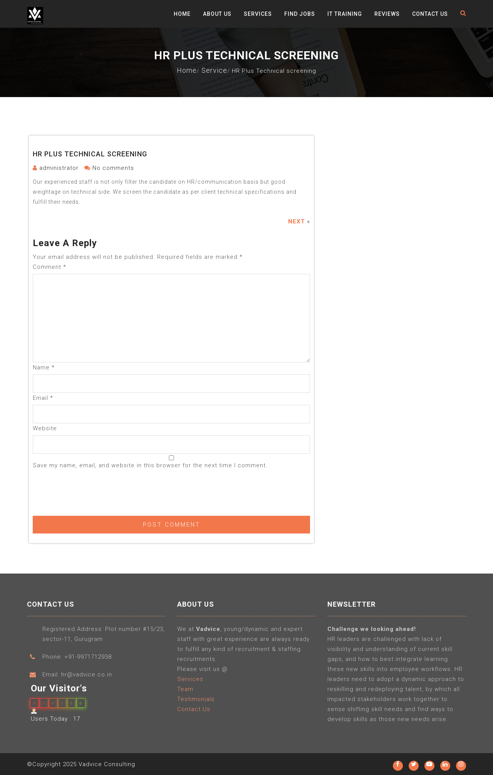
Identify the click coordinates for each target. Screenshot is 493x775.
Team (185, 691)
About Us (217, 14)
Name (44, 367)
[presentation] (91, 491)
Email (43, 397)
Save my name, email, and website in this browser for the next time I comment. (150, 465)
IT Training (344, 14)
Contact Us (430, 14)
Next (296, 221)
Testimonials (196, 701)
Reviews (387, 14)
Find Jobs (299, 14)
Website (45, 428)
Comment (49, 266)
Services (258, 14)
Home (182, 14)
